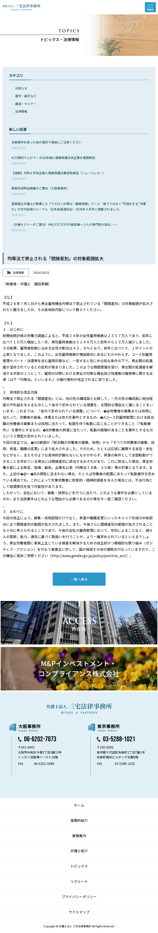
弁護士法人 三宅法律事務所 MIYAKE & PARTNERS (21, 7)
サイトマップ (79, 911)
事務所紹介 (79, 820)
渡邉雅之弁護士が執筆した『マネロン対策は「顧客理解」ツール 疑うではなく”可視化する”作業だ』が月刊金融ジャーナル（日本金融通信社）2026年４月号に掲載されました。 (78, 209)
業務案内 (79, 835)
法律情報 (21, 111)
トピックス (79, 866)
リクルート (79, 881)
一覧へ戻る (79, 579)
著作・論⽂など (25, 96)
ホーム (79, 805)
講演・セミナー (25, 104)
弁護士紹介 (79, 850)
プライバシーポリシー (79, 896)
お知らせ (21, 88)
